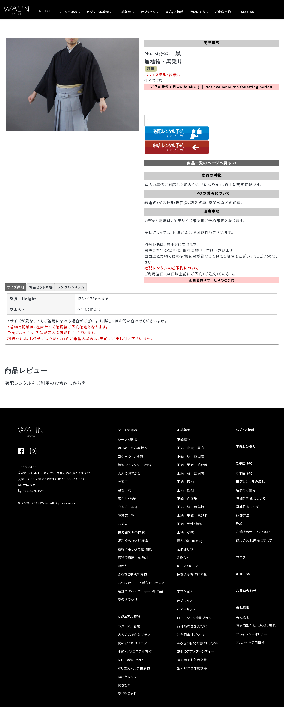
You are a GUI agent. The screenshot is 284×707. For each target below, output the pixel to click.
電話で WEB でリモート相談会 (140, 591)
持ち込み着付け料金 (192, 574)
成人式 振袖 (128, 507)
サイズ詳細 (15, 287)
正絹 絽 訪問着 (190, 456)
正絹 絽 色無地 (190, 507)
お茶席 (123, 524)
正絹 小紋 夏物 (190, 448)
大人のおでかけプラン (134, 635)
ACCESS (247, 12)
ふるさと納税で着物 (132, 574)
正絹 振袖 (185, 482)
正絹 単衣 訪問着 (192, 465)
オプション (148, 12)
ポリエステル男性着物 (134, 668)
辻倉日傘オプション (191, 635)
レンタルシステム (71, 287)
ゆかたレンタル (129, 677)
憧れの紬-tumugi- (191, 541)
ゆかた (122, 566)
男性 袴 (124, 490)
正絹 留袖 (185, 490)
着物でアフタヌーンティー (136, 465)
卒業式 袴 (126, 515)
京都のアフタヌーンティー (195, 651)
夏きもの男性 (127, 693)
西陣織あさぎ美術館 (192, 626)
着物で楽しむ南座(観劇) (136, 549)
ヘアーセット (186, 609)
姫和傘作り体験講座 (133, 541)
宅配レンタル (199, 12)
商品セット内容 (41, 287)
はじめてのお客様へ (132, 448)
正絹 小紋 (185, 532)
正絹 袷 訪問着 (190, 473)
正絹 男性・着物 (189, 524)
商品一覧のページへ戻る (212, 163)
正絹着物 (124, 12)
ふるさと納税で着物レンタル (197, 643)
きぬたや (183, 557)
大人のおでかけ (129, 473)
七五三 (123, 482)
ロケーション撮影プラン (194, 618)
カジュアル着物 (98, 12)
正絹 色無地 (187, 499)
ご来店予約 (223, 12)
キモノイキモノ (187, 566)
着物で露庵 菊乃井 (133, 557)
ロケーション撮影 (130, 456)
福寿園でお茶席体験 (192, 660)
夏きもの (124, 685)
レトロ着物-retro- (131, 660)
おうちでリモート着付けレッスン (141, 583)
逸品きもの (185, 549)
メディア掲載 (174, 12)
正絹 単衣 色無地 (192, 515)
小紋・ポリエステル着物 (135, 651)
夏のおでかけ (128, 599)
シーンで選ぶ (67, 12)
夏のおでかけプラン (132, 643)
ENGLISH (44, 11)
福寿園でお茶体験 (131, 532)
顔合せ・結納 (127, 499)
